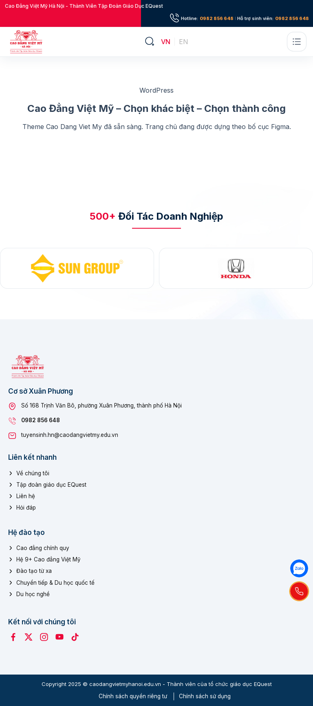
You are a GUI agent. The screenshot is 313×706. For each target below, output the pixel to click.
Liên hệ (25, 496)
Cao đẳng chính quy (42, 548)
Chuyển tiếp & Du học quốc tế (55, 582)
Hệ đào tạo (26, 532)
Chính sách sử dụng (205, 696)
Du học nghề (33, 594)
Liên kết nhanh (32, 457)
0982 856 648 (217, 18)
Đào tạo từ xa (34, 571)
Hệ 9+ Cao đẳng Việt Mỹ (48, 559)
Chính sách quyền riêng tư (133, 696)
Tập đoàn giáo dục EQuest (51, 484)
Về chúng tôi (32, 473)
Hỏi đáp (26, 507)
